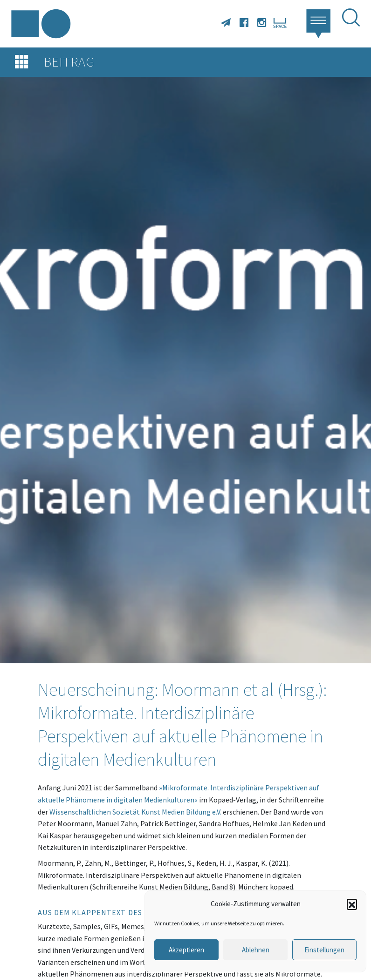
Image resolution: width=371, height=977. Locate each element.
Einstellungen (324, 949)
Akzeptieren (186, 949)
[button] (352, 904)
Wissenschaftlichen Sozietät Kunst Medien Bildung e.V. (135, 811)
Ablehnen (255, 949)
